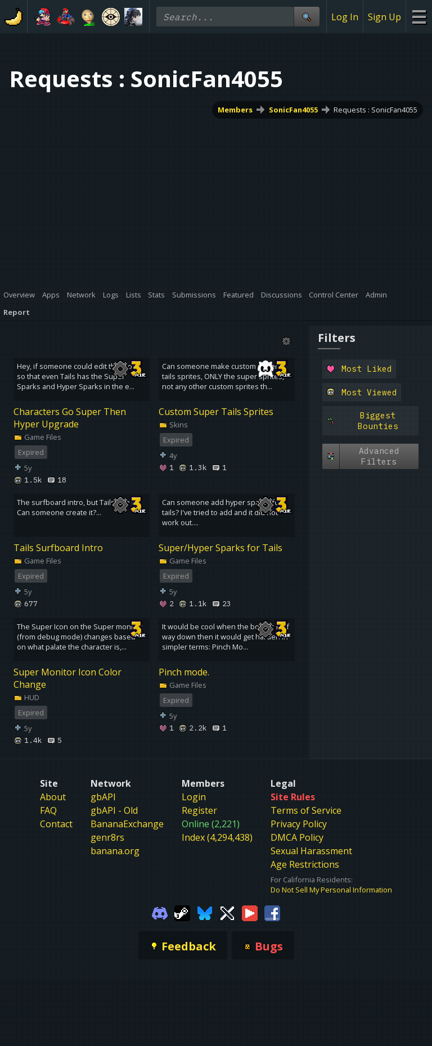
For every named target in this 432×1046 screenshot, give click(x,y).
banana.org (115, 851)
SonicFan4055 (293, 110)
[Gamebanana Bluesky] (205, 913)
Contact (56, 824)
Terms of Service (306, 810)
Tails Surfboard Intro (58, 548)
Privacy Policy (299, 824)
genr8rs (107, 837)
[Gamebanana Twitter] (227, 913)
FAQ (48, 810)
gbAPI (103, 797)
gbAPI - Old (114, 810)
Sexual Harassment (311, 851)
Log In (344, 17)
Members (235, 110)
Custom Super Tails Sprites (216, 411)
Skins (173, 425)
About (53, 797)
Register (199, 810)
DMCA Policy (297, 837)
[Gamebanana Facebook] (272, 913)
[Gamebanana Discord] (160, 913)
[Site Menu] (419, 16)
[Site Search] (307, 16)
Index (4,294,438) (217, 837)
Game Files (37, 437)
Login (194, 797)
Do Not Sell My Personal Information (331, 890)
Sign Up (384, 17)
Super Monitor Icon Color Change (68, 678)
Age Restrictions (305, 864)
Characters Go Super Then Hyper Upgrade (70, 417)
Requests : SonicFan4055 (375, 110)
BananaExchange (127, 824)
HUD (26, 697)
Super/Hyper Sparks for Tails (220, 548)
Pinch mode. (184, 672)
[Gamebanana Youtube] (250, 913)
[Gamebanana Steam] (182, 913)
